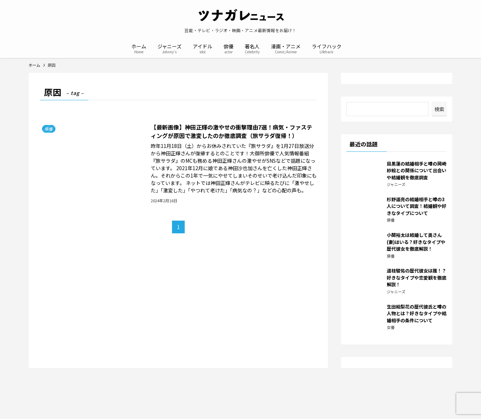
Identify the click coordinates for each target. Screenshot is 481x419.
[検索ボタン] (351, 48)
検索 (439, 109)
